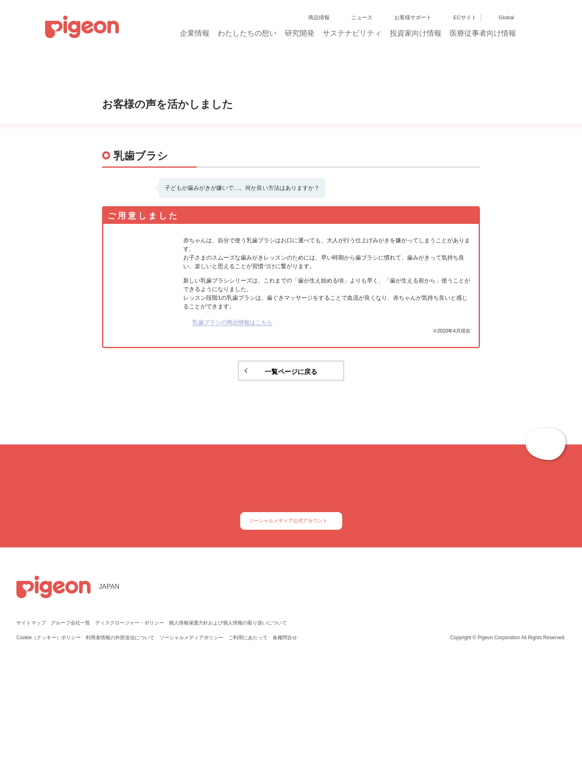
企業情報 (195, 35)
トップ (86, 84)
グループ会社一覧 (70, 721)
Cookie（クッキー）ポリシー (49, 736)
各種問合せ (285, 736)
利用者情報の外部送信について (120, 736)
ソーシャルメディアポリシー (192, 736)
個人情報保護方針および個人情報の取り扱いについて (227, 721)
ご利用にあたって (248, 736)
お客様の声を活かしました (137, 84)
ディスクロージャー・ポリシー (129, 721)
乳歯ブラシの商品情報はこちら (232, 408)
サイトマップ (31, 721)
